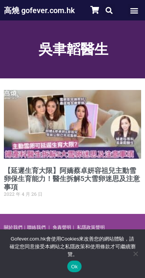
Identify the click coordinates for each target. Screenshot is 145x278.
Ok (74, 267)
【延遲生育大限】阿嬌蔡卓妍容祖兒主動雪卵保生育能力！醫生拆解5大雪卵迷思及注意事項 (72, 178)
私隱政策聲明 (91, 227)
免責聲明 (62, 227)
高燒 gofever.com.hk (39, 10)
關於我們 (13, 227)
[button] (108, 10)
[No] (135, 254)
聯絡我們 (36, 227)
